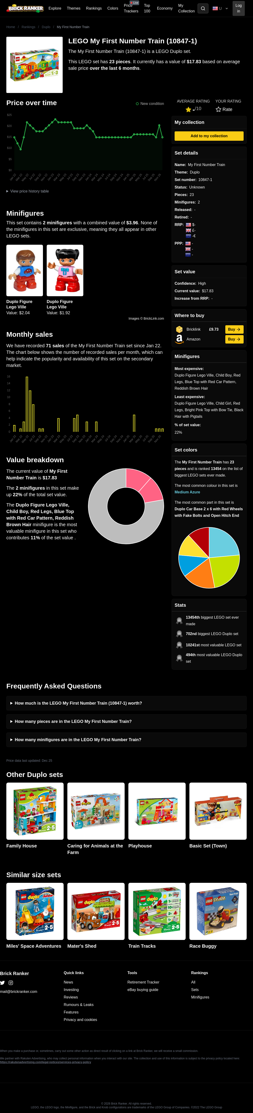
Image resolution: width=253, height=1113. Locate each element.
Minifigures (200, 997)
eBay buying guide (142, 990)
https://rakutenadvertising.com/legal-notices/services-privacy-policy (45, 1062)
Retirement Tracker (143, 982)
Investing (71, 990)
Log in (239, 8)
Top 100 (147, 8)
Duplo (46, 27)
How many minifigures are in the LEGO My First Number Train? (78, 739)
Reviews (71, 997)
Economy (165, 8)
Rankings (94, 8)
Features (71, 1012)
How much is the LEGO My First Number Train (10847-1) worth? (78, 703)
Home (10, 27)
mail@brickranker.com (18, 992)
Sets (195, 990)
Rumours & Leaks (79, 1005)
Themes (73, 8)
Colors (112, 8)
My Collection (186, 8)
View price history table (29, 191)
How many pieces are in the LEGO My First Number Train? (73, 721)
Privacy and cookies (80, 1020)
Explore (55, 8)
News (68, 982)
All (193, 982)
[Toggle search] (203, 8)
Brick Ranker (14, 973)
